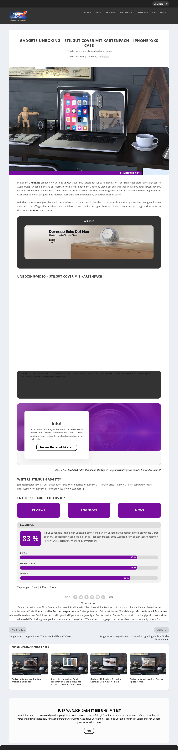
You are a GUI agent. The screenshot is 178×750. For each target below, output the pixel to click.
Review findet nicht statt (56, 454)
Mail (89, 737)
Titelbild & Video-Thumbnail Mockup (88, 477)
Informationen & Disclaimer (151, 618)
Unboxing (92, 63)
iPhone (33, 217)
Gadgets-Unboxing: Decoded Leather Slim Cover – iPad (106, 687)
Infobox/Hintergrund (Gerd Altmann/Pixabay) (135, 477)
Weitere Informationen (83, 547)
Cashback (142, 19)
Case (34, 594)
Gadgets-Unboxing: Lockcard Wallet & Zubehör (27, 687)
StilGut (67, 189)
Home (87, 19)
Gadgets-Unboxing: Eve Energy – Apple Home (147, 687)
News (98, 19)
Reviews (110, 19)
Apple (26, 594)
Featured (158, 19)
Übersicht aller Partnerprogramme (55, 618)
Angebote (125, 19)
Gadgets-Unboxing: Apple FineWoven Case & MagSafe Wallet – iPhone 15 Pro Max (66, 689)
